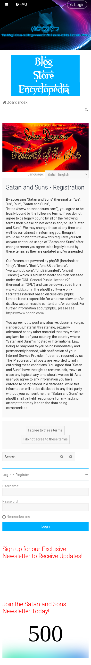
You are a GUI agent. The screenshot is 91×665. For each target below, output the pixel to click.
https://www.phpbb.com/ (25, 313)
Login (6, 475)
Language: (36, 174)
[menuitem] (21, 4)
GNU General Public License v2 (46, 280)
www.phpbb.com (19, 289)
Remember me (18, 517)
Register (22, 475)
